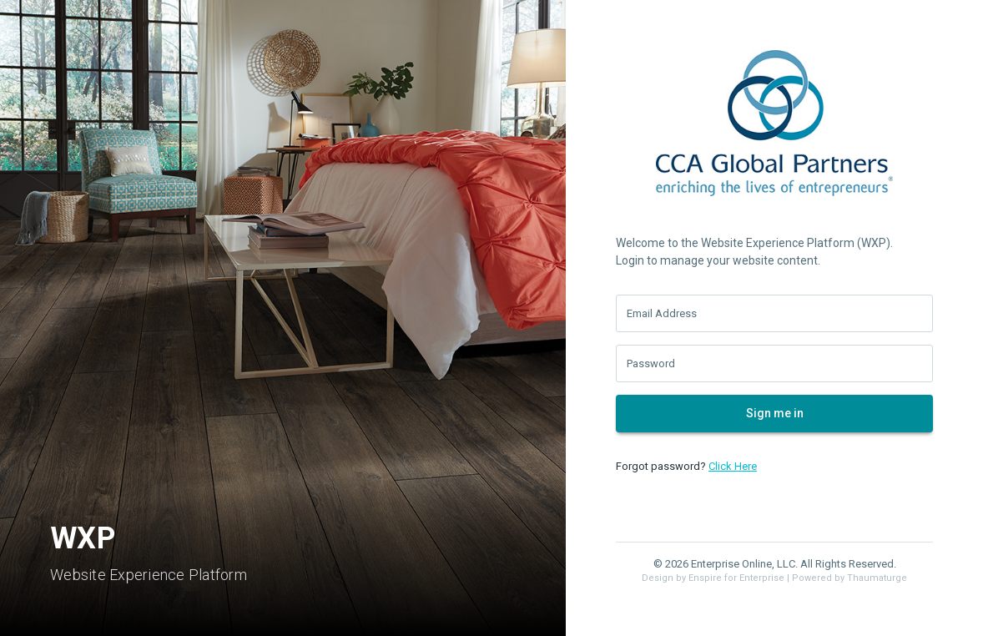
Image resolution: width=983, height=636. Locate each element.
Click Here (732, 466)
